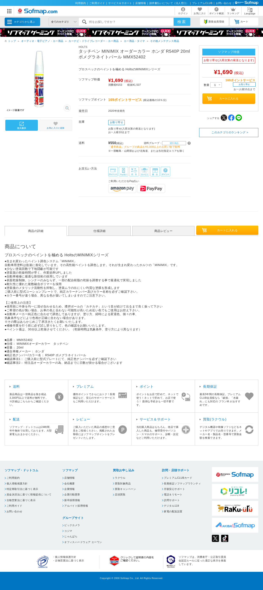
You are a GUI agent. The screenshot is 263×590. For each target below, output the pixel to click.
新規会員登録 (214, 22)
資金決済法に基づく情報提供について (29, 494)
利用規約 (80, 3)
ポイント (147, 386)
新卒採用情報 (72, 500)
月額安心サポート (174, 489)
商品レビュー (163, 231)
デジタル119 (171, 505)
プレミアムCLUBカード (178, 477)
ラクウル (120, 477)
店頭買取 (120, 494)
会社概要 (69, 483)
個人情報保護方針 (17, 483)
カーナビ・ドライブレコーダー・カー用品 (93, 41)
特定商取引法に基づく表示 (22, 489)
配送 (16, 419)
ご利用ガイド (97, 3)
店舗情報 (140, 3)
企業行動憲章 (72, 494)
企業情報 (69, 489)
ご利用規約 (13, 477)
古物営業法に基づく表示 (21, 500)
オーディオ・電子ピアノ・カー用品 (42, 41)
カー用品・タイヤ (134, 41)
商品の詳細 (35, 231)
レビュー (83, 419)
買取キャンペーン (125, 489)
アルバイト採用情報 (76, 505)
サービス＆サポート (120, 3)
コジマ (68, 530)
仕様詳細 (99, 231)
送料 (16, 386)
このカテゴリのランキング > (229, 132)
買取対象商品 (123, 483)
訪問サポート (172, 500)
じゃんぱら (70, 536)
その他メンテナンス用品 (164, 41)
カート (241, 21)
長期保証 (210, 386)
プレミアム (85, 386)
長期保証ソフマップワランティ (182, 483)
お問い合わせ (224, 3)
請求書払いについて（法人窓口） (169, 3)
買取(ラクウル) (214, 419)
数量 (213, 85)
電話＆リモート (173, 494)
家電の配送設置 (173, 511)
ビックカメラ (72, 525)
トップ (12, 41)
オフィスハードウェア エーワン (83, 542)
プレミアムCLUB (202, 3)
